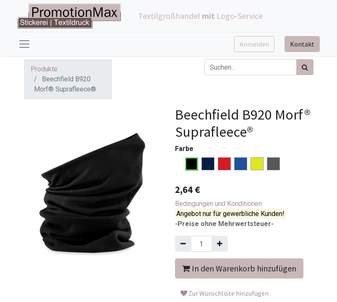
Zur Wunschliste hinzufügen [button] (224, 293)
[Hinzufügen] (220, 244)
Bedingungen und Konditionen (218, 204)
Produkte (44, 69)
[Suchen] (304, 67)
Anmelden (254, 44)
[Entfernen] (183, 244)
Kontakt (302, 44)
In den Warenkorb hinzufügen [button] (239, 268)
